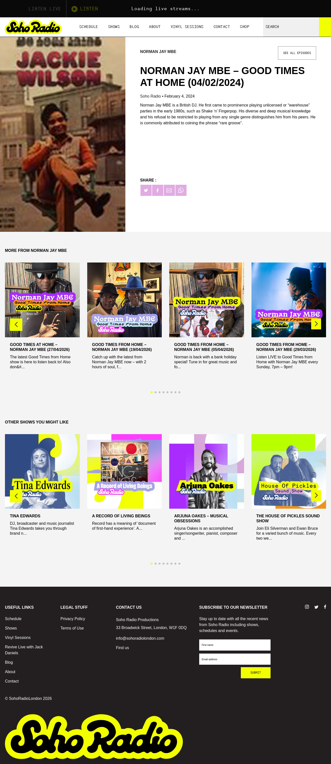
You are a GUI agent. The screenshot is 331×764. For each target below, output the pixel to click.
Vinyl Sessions (187, 27)
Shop (244, 27)
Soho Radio (151, 96)
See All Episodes (297, 53)
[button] (316, 323)
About (155, 27)
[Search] (325, 27)
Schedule (88, 27)
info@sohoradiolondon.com (140, 638)
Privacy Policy (72, 619)
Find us (122, 648)
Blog (134, 27)
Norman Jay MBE (158, 52)
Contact (222, 27)
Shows (114, 27)
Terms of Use (72, 628)
